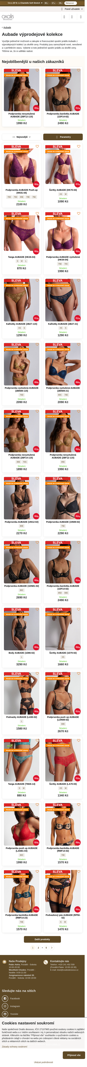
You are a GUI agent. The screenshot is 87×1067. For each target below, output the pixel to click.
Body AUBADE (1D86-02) (22, 653)
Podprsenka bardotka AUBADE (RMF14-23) (21, 916)
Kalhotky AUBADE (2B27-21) (63, 324)
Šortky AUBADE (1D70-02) (63, 653)
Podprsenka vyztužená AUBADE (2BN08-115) (21, 389)
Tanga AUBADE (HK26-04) (21, 257)
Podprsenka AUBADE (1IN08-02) (63, 522)
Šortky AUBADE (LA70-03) (63, 784)
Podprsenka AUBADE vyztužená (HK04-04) (63, 258)
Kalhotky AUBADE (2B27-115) (21, 324)
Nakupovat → (71, 3)
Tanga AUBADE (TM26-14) (21, 784)
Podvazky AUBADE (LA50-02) (21, 717)
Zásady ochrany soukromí (14, 1046)
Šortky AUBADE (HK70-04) (63, 190)
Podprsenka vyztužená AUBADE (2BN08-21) (63, 389)
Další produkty (42, 939)
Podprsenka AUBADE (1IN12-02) (21, 522)
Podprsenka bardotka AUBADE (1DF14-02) (63, 115)
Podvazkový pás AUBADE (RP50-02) (63, 916)
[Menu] (81, 17)
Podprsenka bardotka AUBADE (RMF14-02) (63, 849)
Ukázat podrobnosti (43, 1062)
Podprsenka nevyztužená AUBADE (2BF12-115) (21, 115)
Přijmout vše (74, 1055)
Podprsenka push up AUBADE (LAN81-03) (22, 849)
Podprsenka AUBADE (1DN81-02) (21, 586)
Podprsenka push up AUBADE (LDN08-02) (63, 718)
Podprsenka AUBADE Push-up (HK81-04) (22, 191)
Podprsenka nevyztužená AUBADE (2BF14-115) (21, 456)
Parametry (63, 137)
